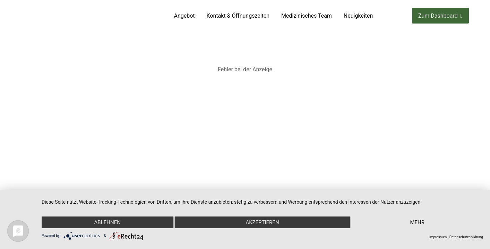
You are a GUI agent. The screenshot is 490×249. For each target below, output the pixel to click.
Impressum (438, 237)
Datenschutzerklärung (466, 237)
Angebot (184, 15)
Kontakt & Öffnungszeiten (238, 15)
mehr (417, 222)
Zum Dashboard (440, 15)
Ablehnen (107, 222)
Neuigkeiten (358, 15)
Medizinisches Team (306, 15)
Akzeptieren (262, 222)
